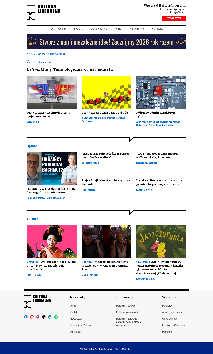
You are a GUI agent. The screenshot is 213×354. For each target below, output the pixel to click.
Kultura (78, 30)
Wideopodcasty (99, 30)
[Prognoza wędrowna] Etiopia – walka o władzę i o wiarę (158, 153)
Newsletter (76, 316)
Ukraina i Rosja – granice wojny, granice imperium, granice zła (158, 179)
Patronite (167, 329)
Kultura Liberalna (46, 13)
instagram (37, 315)
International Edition (80, 323)
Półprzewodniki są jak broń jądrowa (161, 113)
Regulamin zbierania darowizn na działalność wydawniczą (128, 319)
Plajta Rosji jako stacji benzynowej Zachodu (105, 179)
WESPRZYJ (174, 19)
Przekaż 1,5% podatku (174, 323)
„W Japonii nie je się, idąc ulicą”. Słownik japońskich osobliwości (51, 263)
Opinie (118, 30)
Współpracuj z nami (172, 310)
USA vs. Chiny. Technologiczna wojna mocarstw (48, 115)
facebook (26, 315)
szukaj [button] (160, 30)
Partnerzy (167, 303)
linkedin (48, 315)
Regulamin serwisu (125, 303)
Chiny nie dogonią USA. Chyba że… (105, 113)
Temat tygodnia (58, 30)
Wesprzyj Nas (169, 316)
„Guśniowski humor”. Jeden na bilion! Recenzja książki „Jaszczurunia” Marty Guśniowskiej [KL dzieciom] (160, 265)
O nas (73, 303)
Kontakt (74, 310)
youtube (31, 315)
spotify (54, 315)
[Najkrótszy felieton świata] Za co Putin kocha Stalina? (105, 153)
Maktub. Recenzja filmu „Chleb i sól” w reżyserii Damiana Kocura (104, 263)
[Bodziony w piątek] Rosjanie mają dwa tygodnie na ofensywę (50, 188)
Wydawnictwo (137, 30)
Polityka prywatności (127, 310)
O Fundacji (75, 329)
